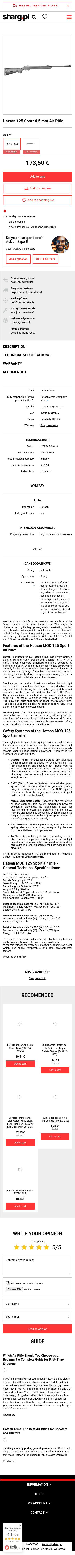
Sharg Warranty (49, 425)
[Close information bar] (68, 5)
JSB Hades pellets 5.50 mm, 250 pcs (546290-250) (55, 1119)
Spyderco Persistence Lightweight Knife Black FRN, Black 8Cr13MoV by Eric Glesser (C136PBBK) (20, 1122)
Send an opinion (37, 1328)
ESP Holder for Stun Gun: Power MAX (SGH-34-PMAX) (20, 1048)
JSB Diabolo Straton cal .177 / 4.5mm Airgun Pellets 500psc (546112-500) (54, 1050)
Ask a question (18, 259)
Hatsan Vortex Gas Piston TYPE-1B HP (20, 1192)
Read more (9, 1414)
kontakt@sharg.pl (52, 1544)
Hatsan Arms (48, 390)
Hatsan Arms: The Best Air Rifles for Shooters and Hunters (35, 1431)
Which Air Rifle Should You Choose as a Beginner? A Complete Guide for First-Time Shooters (33, 1360)
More (43, 400)
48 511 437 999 (45, 259)
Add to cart (37, 176)
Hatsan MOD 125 (50, 419)
